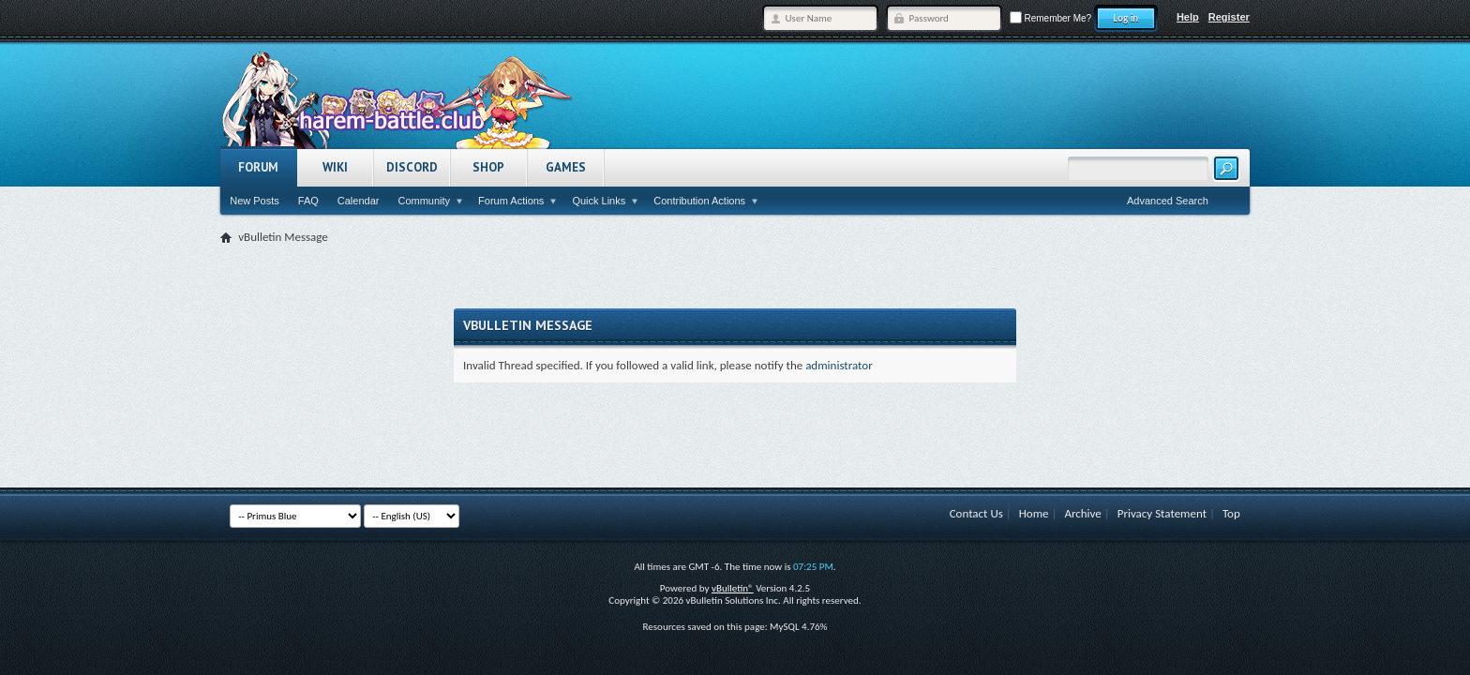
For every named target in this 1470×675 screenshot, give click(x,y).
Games (566, 167)
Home (1034, 513)
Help (1188, 16)
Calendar (359, 200)
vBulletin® (733, 588)
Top (1231, 513)
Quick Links (598, 200)
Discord (412, 167)
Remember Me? (1050, 18)
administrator (839, 365)
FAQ (308, 200)
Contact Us (976, 513)
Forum (258, 167)
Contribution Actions (699, 200)
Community (424, 200)
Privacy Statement (1162, 513)
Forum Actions (511, 200)
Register (1229, 16)
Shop (488, 167)
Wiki (335, 167)
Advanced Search (1167, 200)
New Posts (254, 200)
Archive (1082, 513)
